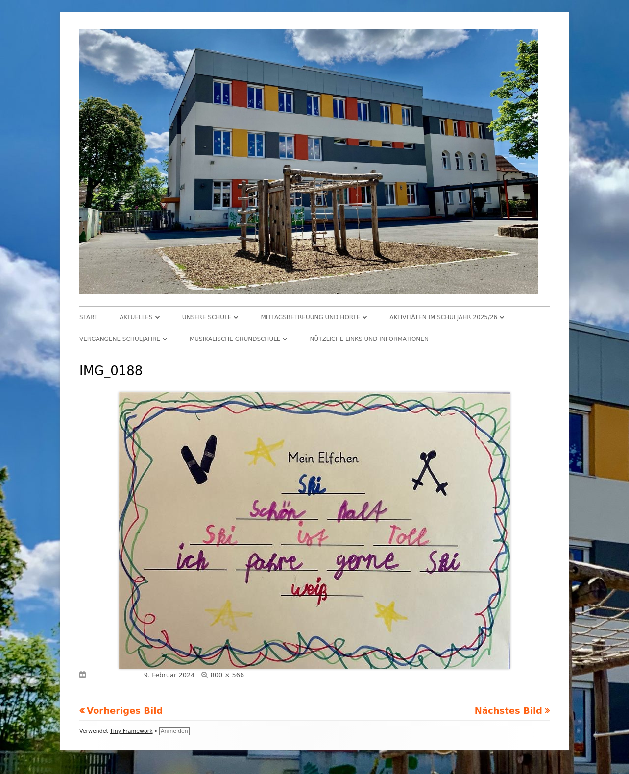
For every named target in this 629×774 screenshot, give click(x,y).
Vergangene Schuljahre (119, 339)
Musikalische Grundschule (235, 339)
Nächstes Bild (508, 710)
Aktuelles (136, 317)
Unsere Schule (207, 317)
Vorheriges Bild (125, 710)
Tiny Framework (131, 731)
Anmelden (174, 731)
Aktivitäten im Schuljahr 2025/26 (443, 317)
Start (88, 317)
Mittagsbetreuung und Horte (311, 317)
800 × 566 (227, 674)
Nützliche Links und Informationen (369, 339)
